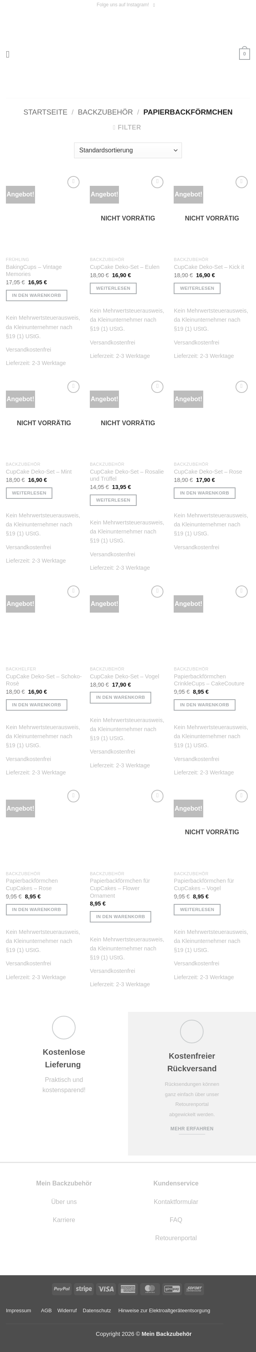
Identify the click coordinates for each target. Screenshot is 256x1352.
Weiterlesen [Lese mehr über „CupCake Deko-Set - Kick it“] (197, 288)
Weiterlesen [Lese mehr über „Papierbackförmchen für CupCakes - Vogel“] (197, 909)
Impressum (18, 1310)
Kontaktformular (176, 1201)
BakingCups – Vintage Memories (34, 271)
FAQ (176, 1220)
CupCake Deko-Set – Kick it (209, 267)
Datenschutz (97, 1310)
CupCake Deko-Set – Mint (39, 472)
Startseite (45, 112)
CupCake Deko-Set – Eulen (125, 267)
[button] (10, 54)
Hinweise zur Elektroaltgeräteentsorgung (164, 1310)
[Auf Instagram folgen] (155, 5)
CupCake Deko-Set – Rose (208, 472)
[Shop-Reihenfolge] (128, 150)
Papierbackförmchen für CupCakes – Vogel (204, 884)
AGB (46, 1310)
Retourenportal (176, 1238)
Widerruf (67, 1310)
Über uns (64, 1201)
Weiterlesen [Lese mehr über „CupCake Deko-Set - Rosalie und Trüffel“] (113, 500)
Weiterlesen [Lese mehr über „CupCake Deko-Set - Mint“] (29, 493)
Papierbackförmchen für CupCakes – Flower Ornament (120, 888)
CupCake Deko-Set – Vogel (124, 676)
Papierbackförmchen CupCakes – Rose (32, 884)
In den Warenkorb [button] (36, 295)
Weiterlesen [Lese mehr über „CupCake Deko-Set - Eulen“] (113, 288)
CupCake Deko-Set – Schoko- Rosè (44, 680)
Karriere (64, 1220)
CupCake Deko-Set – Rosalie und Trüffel (127, 475)
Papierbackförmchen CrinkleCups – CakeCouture (209, 680)
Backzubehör (105, 112)
